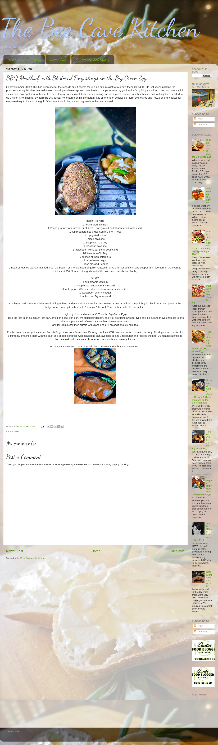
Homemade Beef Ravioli (208, 195)
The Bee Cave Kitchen (99, 28)
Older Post (176, 551)
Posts (198, 118)
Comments (201, 124)
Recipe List (58, 59)
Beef (16, 431)
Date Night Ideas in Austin (209, 579)
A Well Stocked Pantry (92, 59)
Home (96, 551)
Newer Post (14, 551)
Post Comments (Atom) (32, 558)
